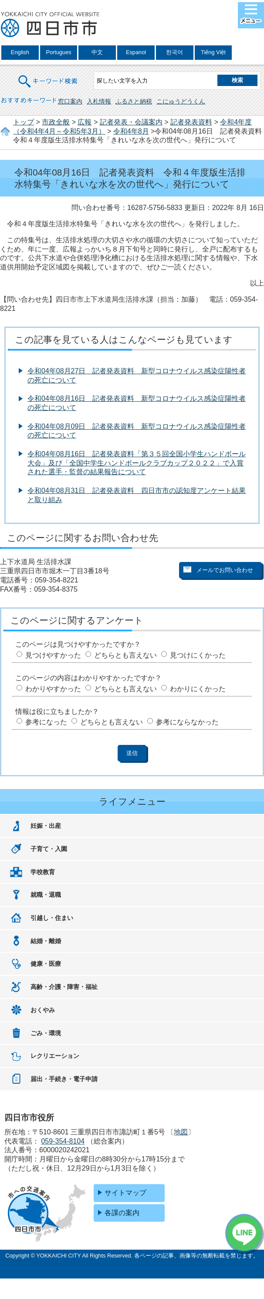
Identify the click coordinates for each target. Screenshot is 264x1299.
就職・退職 (45, 894)
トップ (23, 122)
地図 (181, 1132)
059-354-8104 (63, 1141)
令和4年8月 (131, 131)
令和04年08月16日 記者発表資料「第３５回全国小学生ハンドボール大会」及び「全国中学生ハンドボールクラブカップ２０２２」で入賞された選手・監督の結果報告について (136, 463)
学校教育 (42, 871)
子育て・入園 (48, 848)
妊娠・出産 (45, 825)
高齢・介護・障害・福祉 (64, 986)
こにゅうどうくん (180, 101)
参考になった (46, 722)
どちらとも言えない (125, 655)
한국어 (174, 52)
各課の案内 (122, 1212)
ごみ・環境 (45, 1033)
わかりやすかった (53, 689)
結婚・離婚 (45, 940)
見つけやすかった (53, 655)
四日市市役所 (50, 25)
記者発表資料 (191, 122)
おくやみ (42, 1009)
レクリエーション (54, 1055)
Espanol (136, 52)
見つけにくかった (198, 655)
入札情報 (99, 101)
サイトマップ (125, 1192)
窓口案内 (70, 101)
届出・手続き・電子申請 (64, 1078)
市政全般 (56, 122)
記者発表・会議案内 (131, 122)
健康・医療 (45, 963)
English (20, 52)
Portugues (58, 52)
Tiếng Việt (213, 52)
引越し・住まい (51, 917)
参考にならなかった (187, 722)
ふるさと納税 (133, 101)
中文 (97, 52)
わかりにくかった (198, 689)
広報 (84, 122)
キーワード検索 (48, 75)
